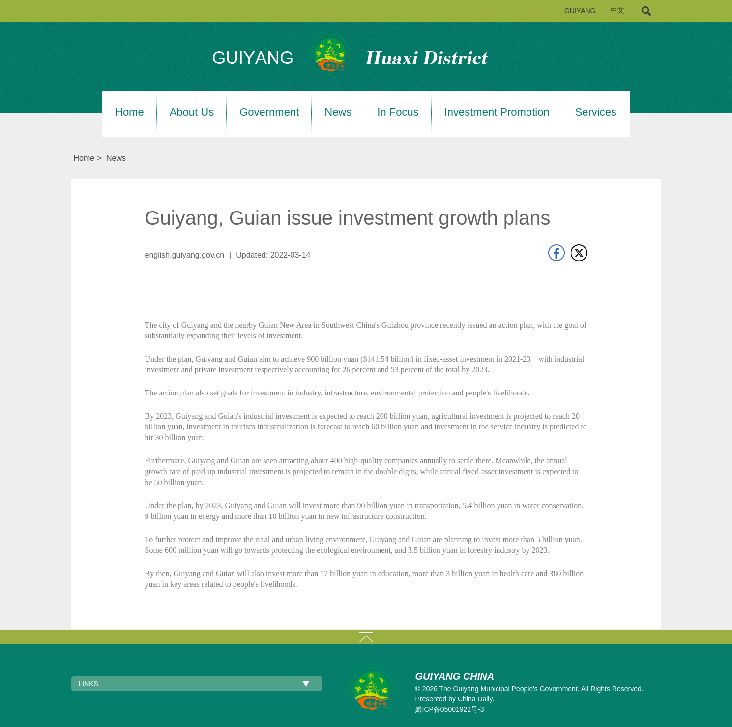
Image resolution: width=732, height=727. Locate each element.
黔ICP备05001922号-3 (449, 709)
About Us (192, 112)
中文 (617, 10)
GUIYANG (580, 11)
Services (595, 112)
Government (269, 112)
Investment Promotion (497, 112)
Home (129, 112)
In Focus (397, 112)
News (337, 112)
